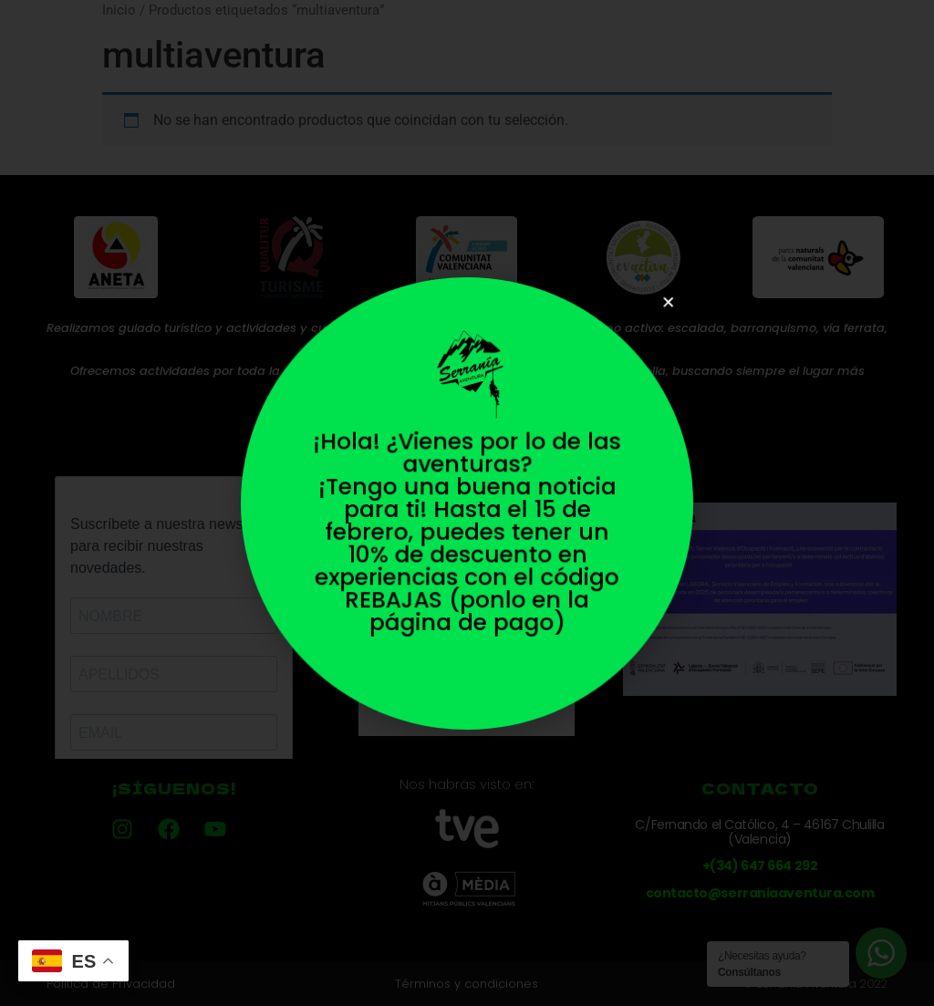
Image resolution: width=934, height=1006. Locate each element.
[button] (653, 316)
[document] (467, 503)
